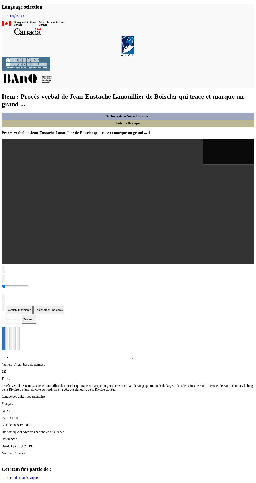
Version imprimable (19, 309)
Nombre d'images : (14, 453)
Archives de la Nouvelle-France (128, 116)
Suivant (27, 319)
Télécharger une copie (49, 309)
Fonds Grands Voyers (24, 477)
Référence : (9, 439)
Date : (6, 410)
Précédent (11, 319)
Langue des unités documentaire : (24, 396)
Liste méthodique (128, 123)
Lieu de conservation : (16, 425)
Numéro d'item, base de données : (24, 364)
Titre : (6, 378)
